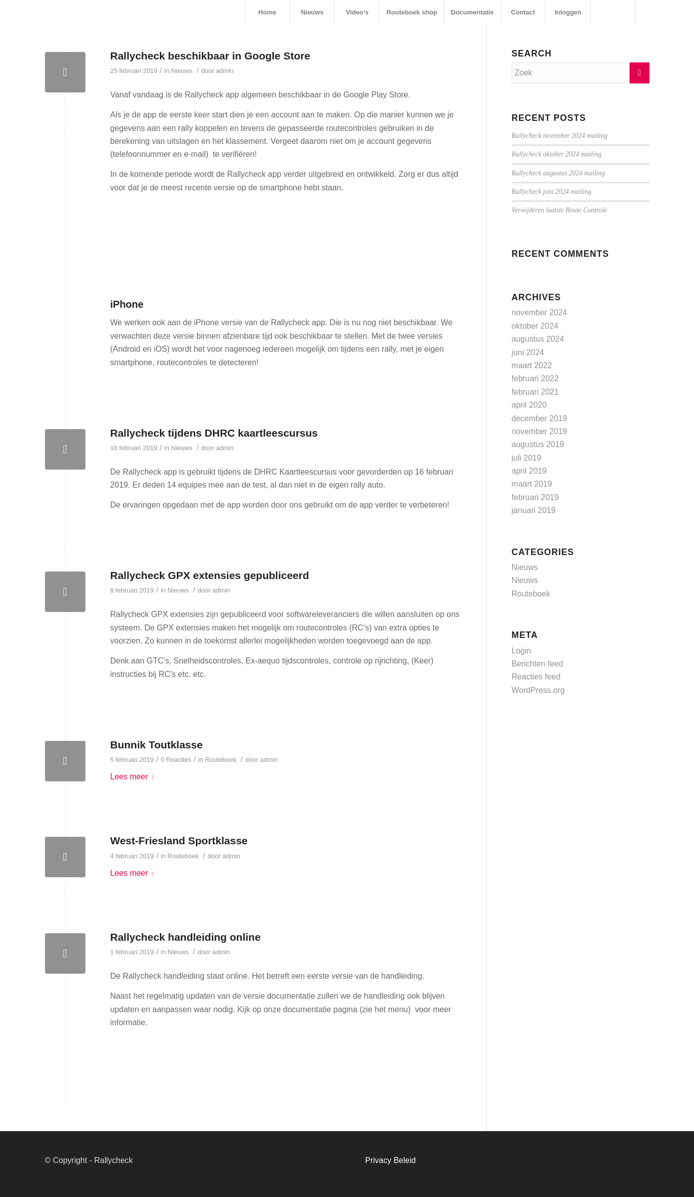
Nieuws (181, 70)
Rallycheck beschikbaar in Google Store (210, 55)
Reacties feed (536, 676)
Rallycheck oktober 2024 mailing (557, 154)
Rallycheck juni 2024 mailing (552, 191)
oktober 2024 (535, 326)
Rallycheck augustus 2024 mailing (558, 173)
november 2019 (539, 431)
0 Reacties (176, 759)
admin (224, 70)
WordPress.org (538, 690)
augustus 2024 (538, 339)
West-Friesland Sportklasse (179, 840)
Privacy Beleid (390, 1160)
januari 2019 (534, 510)
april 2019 (529, 471)
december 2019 (539, 418)
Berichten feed (537, 663)
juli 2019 (527, 458)
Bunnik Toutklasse (156, 744)
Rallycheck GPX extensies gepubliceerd (209, 575)
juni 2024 (528, 352)
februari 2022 (535, 378)
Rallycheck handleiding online (185, 937)
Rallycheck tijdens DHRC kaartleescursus (214, 433)
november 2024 (539, 312)
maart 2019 (532, 484)
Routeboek (221, 759)
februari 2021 (535, 392)
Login (521, 650)
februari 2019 (535, 497)
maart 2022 (532, 365)
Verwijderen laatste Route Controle (559, 210)
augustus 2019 (538, 444)
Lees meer (134, 776)
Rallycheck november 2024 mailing (560, 135)
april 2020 (529, 405)
